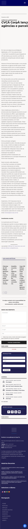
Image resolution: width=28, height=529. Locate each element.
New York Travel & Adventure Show (14, 386)
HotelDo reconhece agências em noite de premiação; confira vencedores (14, 275)
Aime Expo (8, 398)
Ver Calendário (4, 401)
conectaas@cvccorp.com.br (11, 212)
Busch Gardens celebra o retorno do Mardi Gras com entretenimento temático (13, 477)
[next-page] (6, 293)
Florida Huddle (9, 394)
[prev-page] (4, 293)
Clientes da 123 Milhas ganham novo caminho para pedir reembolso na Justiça (5, 275)
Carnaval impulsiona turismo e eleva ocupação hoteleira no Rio (12, 468)
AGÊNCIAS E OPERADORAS (9, 20)
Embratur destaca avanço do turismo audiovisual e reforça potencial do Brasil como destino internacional (14, 482)
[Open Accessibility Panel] (25, 526)
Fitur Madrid (9, 382)
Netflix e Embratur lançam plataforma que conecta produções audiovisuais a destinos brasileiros (12, 473)
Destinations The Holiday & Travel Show (15, 390)
